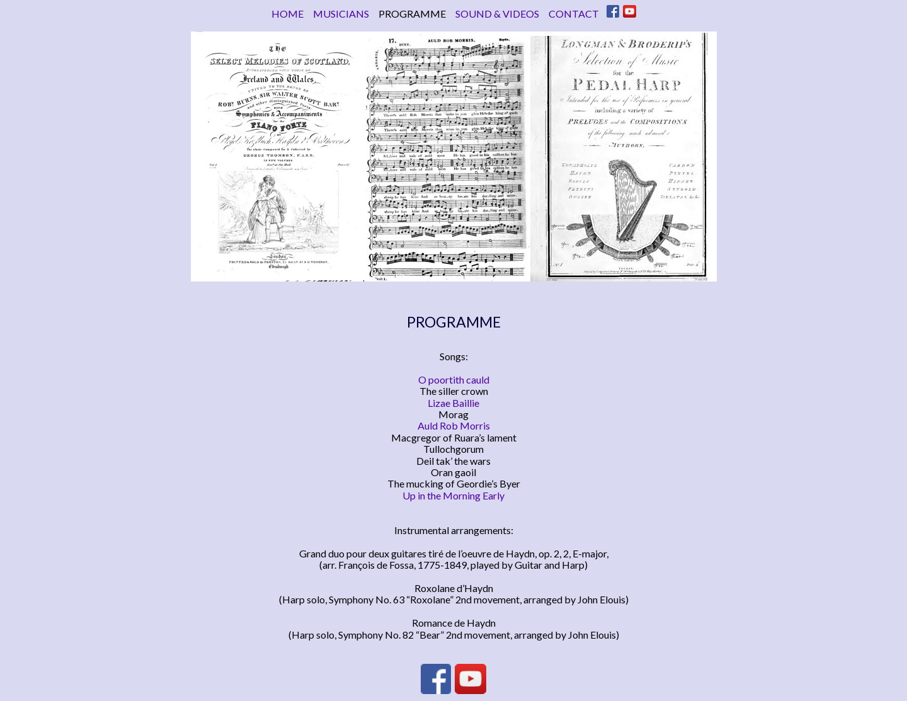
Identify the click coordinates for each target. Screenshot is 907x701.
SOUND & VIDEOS (497, 14)
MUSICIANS (341, 14)
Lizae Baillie (453, 403)
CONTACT (574, 14)
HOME (287, 14)
